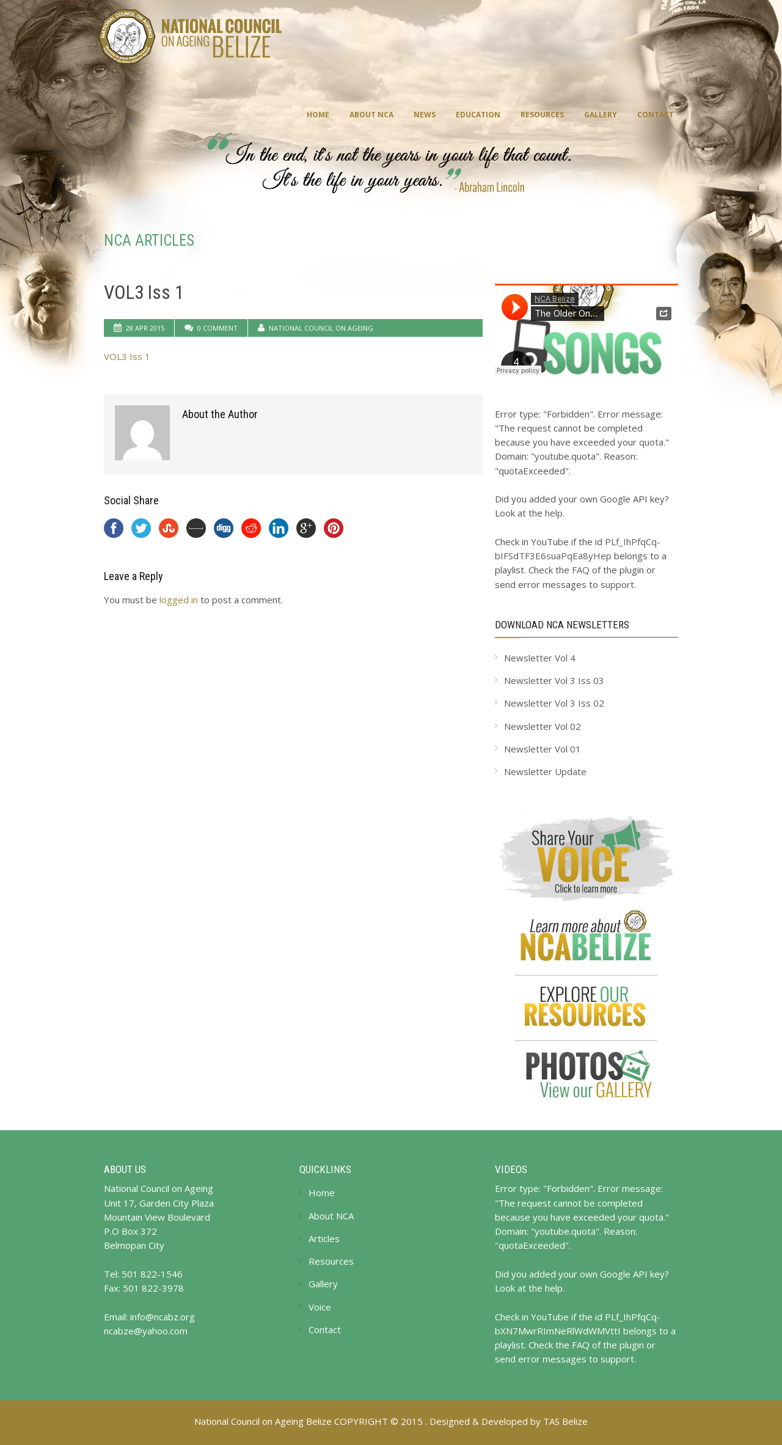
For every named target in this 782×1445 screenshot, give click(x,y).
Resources (542, 114)
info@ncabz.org (162, 1317)
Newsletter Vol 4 (540, 658)
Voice (320, 1307)
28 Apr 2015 (145, 328)
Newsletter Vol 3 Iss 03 (554, 680)
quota (651, 442)
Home (318, 114)
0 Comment (217, 328)
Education (478, 114)
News (425, 114)
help (554, 513)
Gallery (600, 114)
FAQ (581, 570)
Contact (655, 114)
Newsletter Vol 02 (542, 726)
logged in (178, 600)
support (617, 584)
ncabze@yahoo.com (146, 1331)
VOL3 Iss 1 (144, 292)
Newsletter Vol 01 (542, 749)
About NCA (371, 114)
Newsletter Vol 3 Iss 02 (554, 703)
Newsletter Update (545, 771)
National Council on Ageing (321, 328)
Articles (324, 1238)
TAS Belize (565, 1421)
